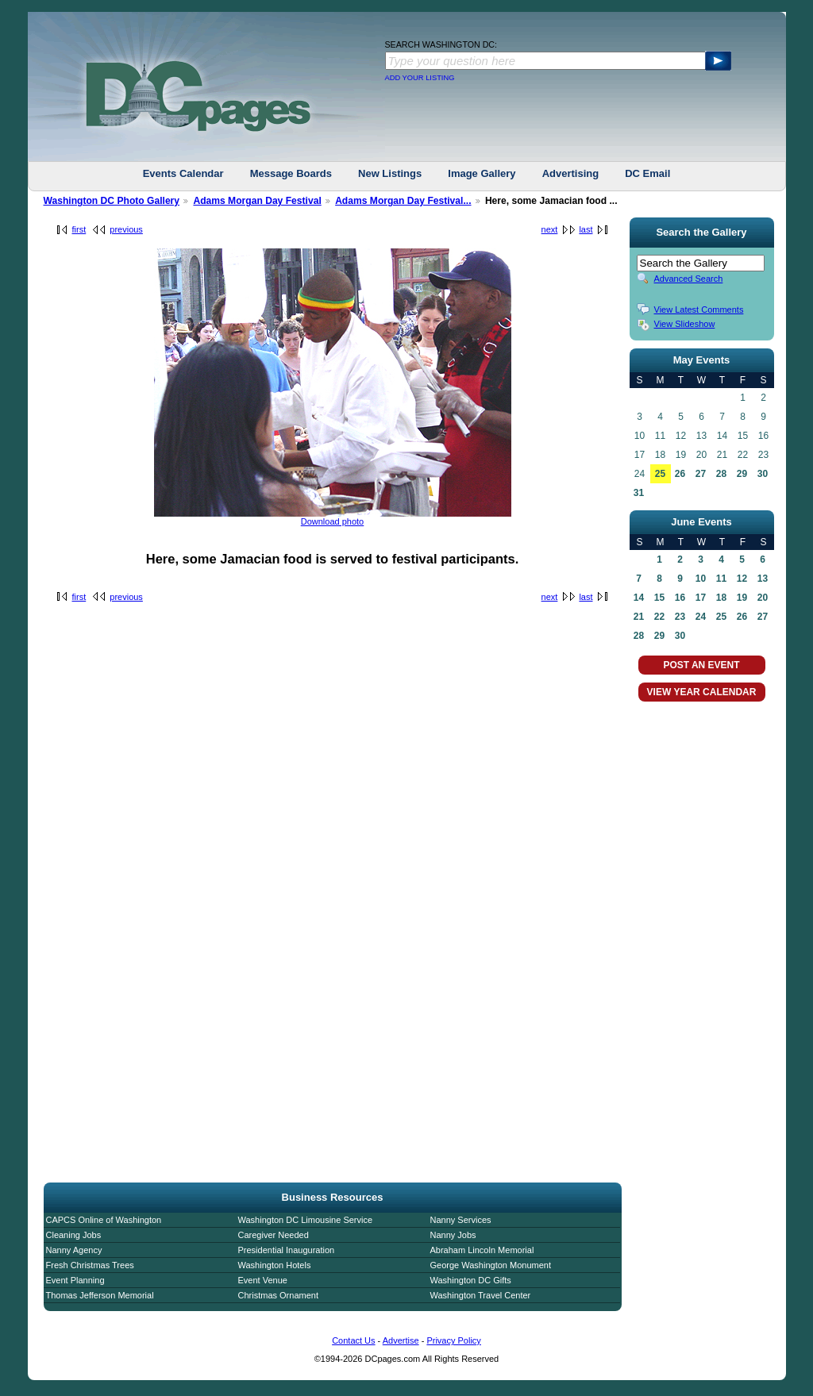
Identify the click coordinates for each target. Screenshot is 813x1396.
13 (762, 578)
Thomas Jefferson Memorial (100, 1295)
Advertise (401, 1340)
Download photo (332, 521)
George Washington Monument (490, 1265)
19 (742, 597)
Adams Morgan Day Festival (257, 200)
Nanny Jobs (453, 1235)
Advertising (570, 173)
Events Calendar (183, 173)
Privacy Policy (453, 1340)
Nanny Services (460, 1220)
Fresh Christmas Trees (90, 1265)
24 (700, 616)
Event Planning (75, 1280)
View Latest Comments (699, 309)
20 (762, 597)
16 (680, 597)
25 (660, 473)
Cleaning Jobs (74, 1235)
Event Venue (262, 1280)
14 (639, 597)
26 (680, 473)
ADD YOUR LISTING (420, 78)
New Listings (390, 173)
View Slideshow (684, 324)
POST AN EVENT (701, 665)
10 (700, 578)
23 (680, 616)
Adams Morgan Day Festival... (403, 200)
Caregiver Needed (273, 1235)
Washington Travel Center (480, 1295)
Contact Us (353, 1340)
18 (721, 597)
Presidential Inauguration (286, 1250)
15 (659, 597)
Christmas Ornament (278, 1295)
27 (700, 473)
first (79, 229)
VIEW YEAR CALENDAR (702, 692)
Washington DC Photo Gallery (112, 200)
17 (700, 597)
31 (639, 492)
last (585, 229)
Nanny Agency (74, 1250)
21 (639, 616)
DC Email (647, 173)
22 (659, 616)
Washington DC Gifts (470, 1280)
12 (742, 578)
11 (721, 578)
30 (762, 473)
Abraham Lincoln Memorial (482, 1250)
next (549, 229)
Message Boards (291, 173)
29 (742, 473)
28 (721, 473)
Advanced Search (688, 278)
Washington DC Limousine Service (305, 1220)
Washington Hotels (274, 1265)
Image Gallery (481, 173)
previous (126, 229)
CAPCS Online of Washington (104, 1220)
